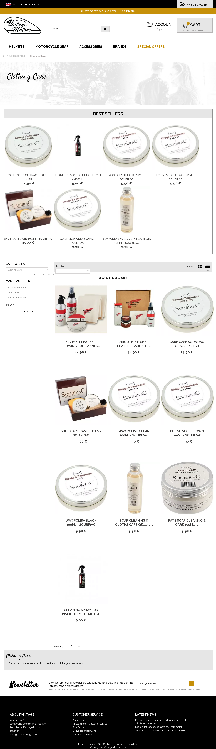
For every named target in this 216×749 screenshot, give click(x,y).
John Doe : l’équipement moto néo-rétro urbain (160, 730)
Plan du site (133, 744)
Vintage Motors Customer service (90, 723)
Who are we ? (17, 720)
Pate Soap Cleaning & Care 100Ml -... (187, 522)
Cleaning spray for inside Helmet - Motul (81, 612)
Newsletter (24, 685)
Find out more (126, 10)
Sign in (160, 29)
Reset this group (45, 275)
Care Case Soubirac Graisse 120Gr (187, 344)
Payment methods (82, 734)
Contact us (78, 720)
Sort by (59, 266)
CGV (99, 744)
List (208, 267)
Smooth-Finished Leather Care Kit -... (134, 344)
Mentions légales (86, 744)
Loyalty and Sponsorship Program (28, 723)
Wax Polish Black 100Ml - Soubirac (81, 522)
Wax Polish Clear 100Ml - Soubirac (134, 433)
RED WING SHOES (18, 287)
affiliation (14, 731)
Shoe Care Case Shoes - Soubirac (28, 238)
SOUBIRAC (14, 292)
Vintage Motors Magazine (23, 734)
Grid (199, 267)
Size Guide (78, 727)
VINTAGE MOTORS (18, 297)
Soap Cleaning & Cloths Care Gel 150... (134, 522)
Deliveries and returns (84, 731)
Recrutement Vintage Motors (25, 727)
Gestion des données (114, 744)
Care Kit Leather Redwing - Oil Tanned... (80, 344)
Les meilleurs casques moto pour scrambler (158, 727)
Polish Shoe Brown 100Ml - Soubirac (187, 433)
